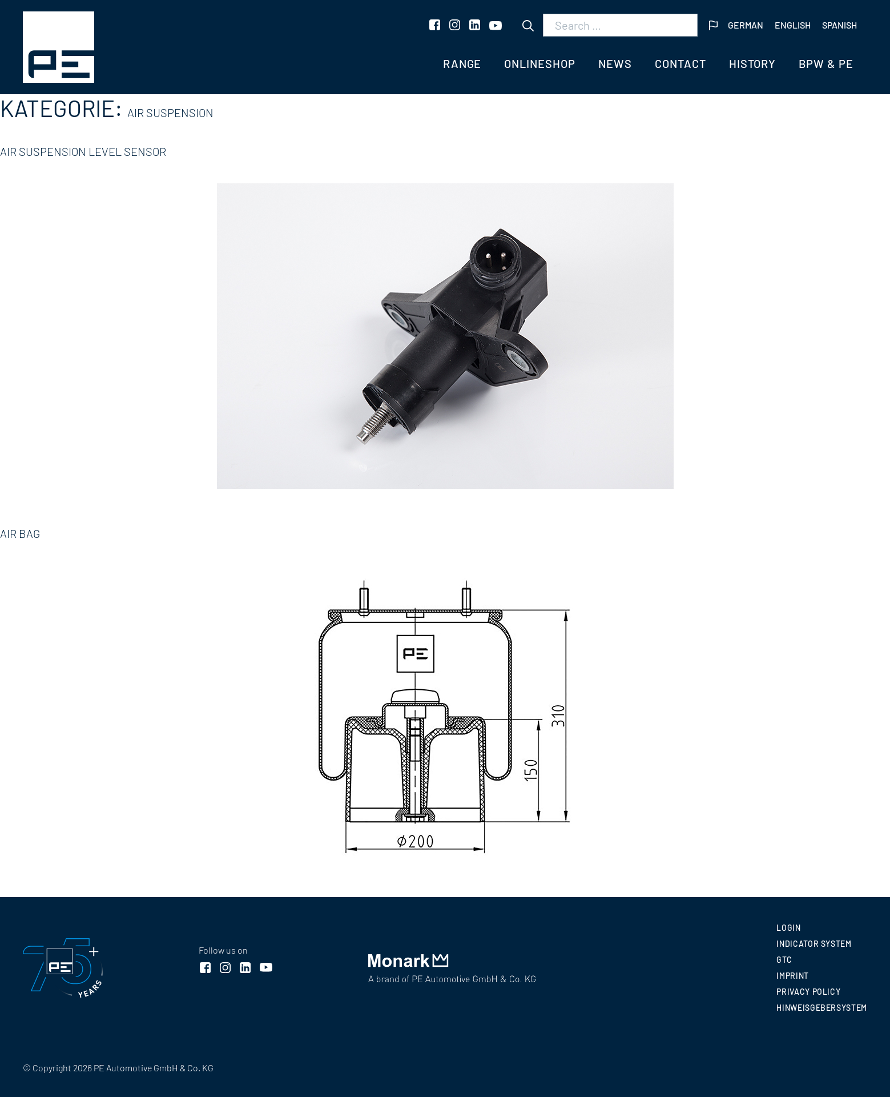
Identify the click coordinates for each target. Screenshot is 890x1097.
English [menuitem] (793, 24)
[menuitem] (745, 25)
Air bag (20, 533)
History (752, 63)
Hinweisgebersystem (821, 1007)
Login (788, 928)
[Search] (528, 25)
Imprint (792, 976)
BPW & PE (826, 63)
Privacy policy (808, 991)
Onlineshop (539, 63)
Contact (680, 63)
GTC (784, 960)
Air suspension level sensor (83, 151)
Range (462, 63)
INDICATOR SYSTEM (813, 944)
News (615, 63)
